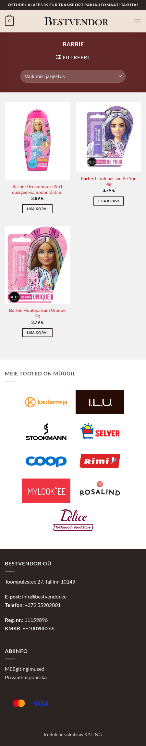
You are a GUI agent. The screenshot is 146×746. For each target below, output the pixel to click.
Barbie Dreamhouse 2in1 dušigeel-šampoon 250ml (37, 189)
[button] (9, 21)
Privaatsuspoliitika (26, 677)
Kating (93, 735)
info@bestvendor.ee (44, 596)
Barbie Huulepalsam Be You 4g (109, 181)
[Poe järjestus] (72, 76)
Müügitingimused (24, 669)
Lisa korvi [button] (37, 209)
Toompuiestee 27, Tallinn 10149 (40, 581)
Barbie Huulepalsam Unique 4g (37, 313)
